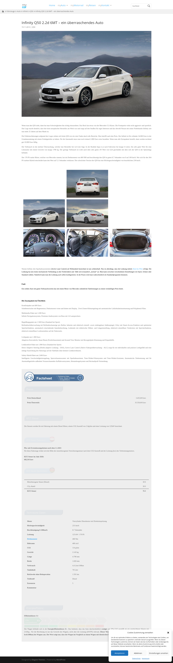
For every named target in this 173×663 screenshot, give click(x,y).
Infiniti (25, 11)
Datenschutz (136, 658)
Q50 (31, 11)
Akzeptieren (120, 653)
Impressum (145, 658)
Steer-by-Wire (138, 269)
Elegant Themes (38, 660)
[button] (168, 632)
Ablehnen (138, 653)
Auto (19, 11)
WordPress (60, 660)
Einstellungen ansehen (158, 653)
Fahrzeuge (11, 11)
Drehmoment (32, 539)
